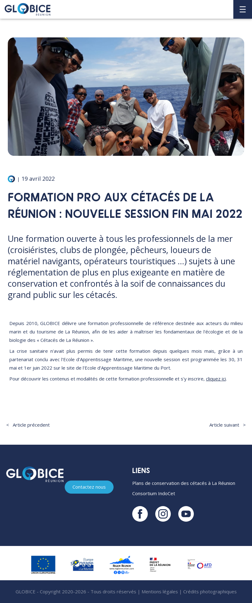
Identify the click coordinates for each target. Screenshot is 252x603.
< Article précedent (28, 425)
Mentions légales (160, 591)
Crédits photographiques (210, 591)
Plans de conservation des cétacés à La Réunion (183, 483)
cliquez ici (216, 379)
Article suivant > (227, 425)
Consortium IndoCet (153, 493)
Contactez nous (89, 487)
